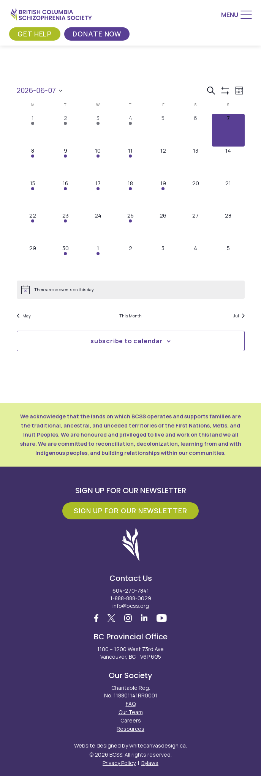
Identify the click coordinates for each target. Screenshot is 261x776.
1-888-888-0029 (130, 598)
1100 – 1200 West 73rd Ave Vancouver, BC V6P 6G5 (130, 652)
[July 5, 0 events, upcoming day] (228, 260)
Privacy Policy (119, 763)
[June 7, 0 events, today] (228, 130)
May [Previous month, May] (24, 316)
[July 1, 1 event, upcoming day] (98, 260)
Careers (130, 720)
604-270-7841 (130, 590)
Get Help (34, 33)
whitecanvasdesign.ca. (158, 745)
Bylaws (149, 763)
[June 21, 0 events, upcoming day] (228, 195)
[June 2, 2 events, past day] (65, 130)
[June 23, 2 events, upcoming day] (65, 227)
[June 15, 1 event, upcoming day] (33, 195)
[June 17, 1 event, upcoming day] (98, 195)
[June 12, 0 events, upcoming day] (163, 163)
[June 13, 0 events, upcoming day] (195, 163)
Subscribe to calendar (126, 341)
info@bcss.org (130, 605)
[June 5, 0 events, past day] (163, 130)
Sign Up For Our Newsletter (130, 510)
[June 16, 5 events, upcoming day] (65, 195)
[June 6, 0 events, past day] (195, 130)
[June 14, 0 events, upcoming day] (228, 163)
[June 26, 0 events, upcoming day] (163, 227)
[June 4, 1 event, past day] (130, 130)
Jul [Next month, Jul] (239, 316)
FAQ (131, 703)
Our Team (131, 712)
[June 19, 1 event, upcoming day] (163, 195)
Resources (130, 728)
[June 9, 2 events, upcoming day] (65, 163)
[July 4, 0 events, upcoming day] (195, 260)
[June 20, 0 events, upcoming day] (195, 195)
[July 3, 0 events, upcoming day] (163, 260)
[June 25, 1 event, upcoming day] (130, 227)
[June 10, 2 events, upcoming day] (98, 163)
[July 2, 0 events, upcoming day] (130, 260)
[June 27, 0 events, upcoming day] (195, 227)
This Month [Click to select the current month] (130, 316)
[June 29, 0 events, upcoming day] (33, 260)
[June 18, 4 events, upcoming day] (130, 195)
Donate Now (97, 33)
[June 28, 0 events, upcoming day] (228, 227)
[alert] (131, 290)
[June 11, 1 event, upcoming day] (130, 163)
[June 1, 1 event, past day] (33, 130)
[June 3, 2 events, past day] (98, 130)
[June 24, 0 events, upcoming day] (98, 227)
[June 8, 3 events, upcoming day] (33, 163)
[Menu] (236, 14)
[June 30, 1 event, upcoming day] (65, 260)
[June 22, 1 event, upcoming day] (33, 227)
